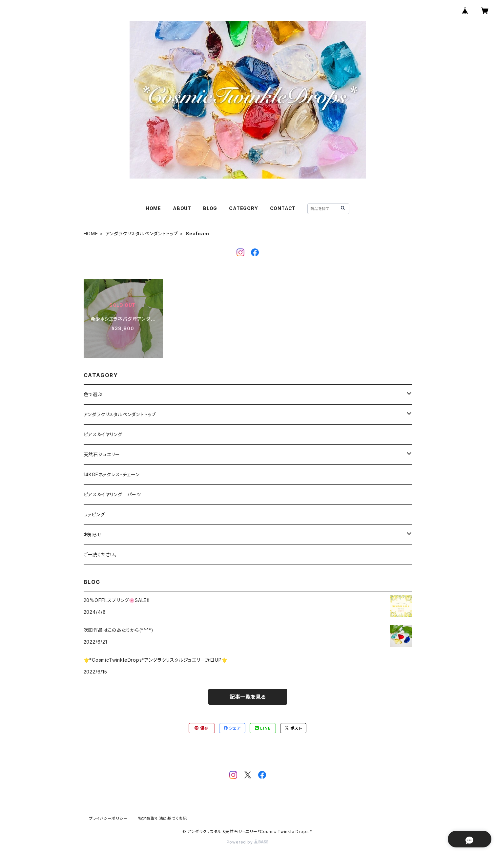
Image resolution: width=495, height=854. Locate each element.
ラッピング (94, 514)
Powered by (248, 842)
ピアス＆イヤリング (103, 434)
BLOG (210, 208)
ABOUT (182, 208)
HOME (153, 208)
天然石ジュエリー (102, 454)
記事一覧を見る (248, 697)
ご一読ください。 (100, 554)
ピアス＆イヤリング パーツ (112, 494)
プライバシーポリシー (108, 818)
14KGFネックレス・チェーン (112, 474)
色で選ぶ (93, 394)
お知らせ (93, 534)
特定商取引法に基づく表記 (162, 818)
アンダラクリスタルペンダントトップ (142, 233)
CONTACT (283, 208)
